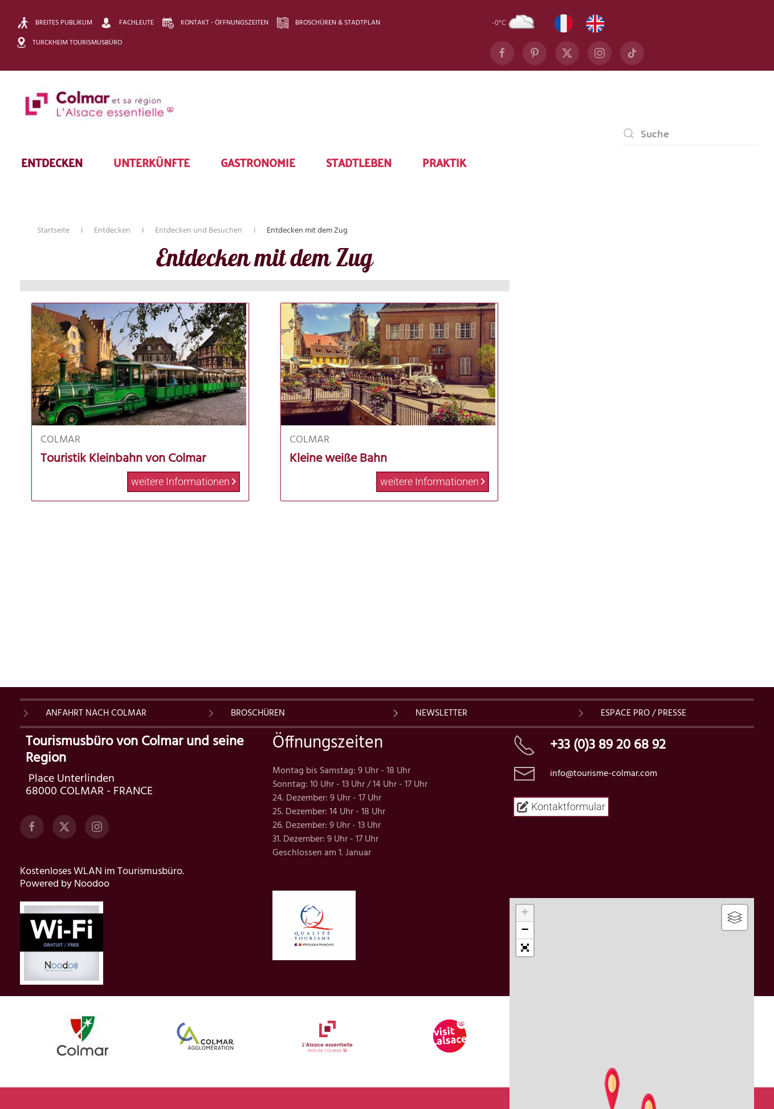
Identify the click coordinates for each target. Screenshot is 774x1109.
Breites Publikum (54, 23)
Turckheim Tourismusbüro (69, 42)
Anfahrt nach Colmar (96, 721)
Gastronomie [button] (258, 162)
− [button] (525, 930)
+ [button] (525, 913)
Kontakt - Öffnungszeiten (215, 23)
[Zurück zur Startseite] (99, 105)
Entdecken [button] (52, 162)
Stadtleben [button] (359, 162)
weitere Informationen (183, 482)
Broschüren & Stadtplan (328, 23)
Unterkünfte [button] (151, 162)
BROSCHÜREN (258, 721)
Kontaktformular (561, 815)
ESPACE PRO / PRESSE (643, 721)
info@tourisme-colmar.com (603, 782)
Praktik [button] (444, 162)
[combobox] (691, 133)
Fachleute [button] (127, 22)
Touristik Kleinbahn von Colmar (123, 459)
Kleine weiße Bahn (338, 459)
